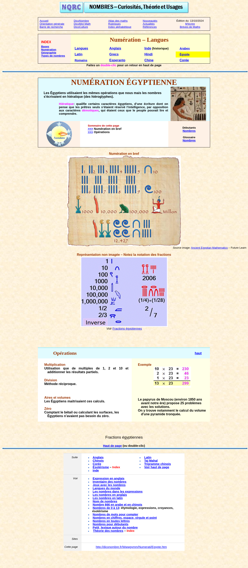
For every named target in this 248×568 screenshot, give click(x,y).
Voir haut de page (156, 467)
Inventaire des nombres (110, 481)
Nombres (189, 130)
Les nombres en (110, 494)
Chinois (98, 460)
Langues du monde (106, 488)
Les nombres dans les (118, 491)
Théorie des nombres (108, 530)
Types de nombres (53, 55)
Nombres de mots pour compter (115, 514)
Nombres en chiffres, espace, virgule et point (125, 517)
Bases (45, 46)
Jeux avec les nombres (109, 485)
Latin (78, 54)
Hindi (148, 54)
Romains (81, 60)
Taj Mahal (151, 460)
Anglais (115, 48)
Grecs (114, 54)
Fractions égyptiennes (127, 328)
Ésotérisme (101, 467)
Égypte (185, 54)
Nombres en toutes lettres (111, 521)
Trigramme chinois (157, 464)
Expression (109, 478)
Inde (147, 48)
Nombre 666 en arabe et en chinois (117, 504)
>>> (90, 128)
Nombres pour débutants (110, 524)
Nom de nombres (105, 501)
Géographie (48, 52)
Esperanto (117, 60)
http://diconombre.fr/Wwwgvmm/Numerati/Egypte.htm (131, 547)
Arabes (185, 48)
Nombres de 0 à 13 (106, 508)
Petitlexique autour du (115, 527)
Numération (48, 49)
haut (198, 353)
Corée (184, 60)
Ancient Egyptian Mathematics (209, 247)
